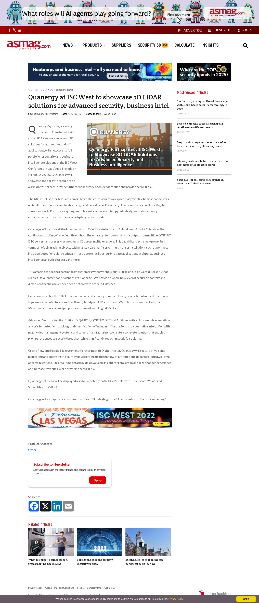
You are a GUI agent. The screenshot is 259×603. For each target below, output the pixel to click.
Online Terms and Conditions (59, 587)
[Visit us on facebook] (9, 30)
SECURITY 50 (149, 45)
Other (32, 450)
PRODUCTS (94, 45)
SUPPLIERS (121, 45)
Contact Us (109, 587)
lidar (113, 113)
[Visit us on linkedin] (19, 30)
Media (80, 587)
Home (43, 89)
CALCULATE (184, 45)
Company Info (94, 587)
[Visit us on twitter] (14, 30)
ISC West (104, 113)
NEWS (69, 45)
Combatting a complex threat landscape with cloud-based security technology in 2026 (202, 105)
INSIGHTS (210, 45)
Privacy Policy (35, 587)
